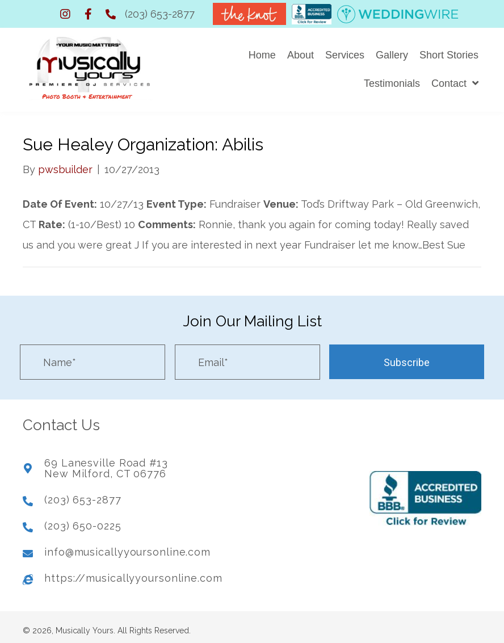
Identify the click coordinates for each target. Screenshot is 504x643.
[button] (65, 14)
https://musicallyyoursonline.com (133, 573)
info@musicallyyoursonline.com (127, 547)
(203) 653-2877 (160, 14)
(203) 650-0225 (82, 521)
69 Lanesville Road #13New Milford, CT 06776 (106, 464)
